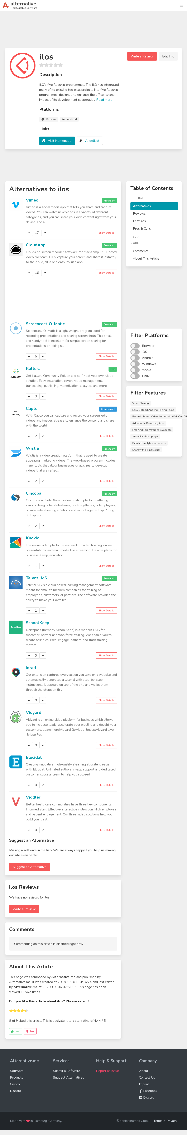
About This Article (146, 258)
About (143, 1071)
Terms (158, 1121)
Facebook (148, 1091)
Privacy (172, 1121)
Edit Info (168, 56)
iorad (31, 668)
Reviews (139, 213)
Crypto (15, 1084)
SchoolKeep (37, 623)
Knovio (32, 538)
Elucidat (34, 757)
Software (17, 1071)
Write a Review (142, 56)
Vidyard (33, 712)
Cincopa (33, 493)
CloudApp (35, 245)
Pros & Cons (142, 228)
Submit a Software (66, 1071)
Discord (15, 1091)
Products (16, 1077)
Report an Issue (107, 1071)
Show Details (106, 232)
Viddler (33, 797)
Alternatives (142, 206)
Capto (32, 408)
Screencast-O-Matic (45, 324)
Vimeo (32, 200)
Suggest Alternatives (68, 1077)
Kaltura (33, 368)
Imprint (144, 1084)
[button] (181, 5)
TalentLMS (36, 578)
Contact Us (147, 1077)
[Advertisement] (93, 31)
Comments (141, 251)
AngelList (92, 140)
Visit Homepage (59, 140)
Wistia (32, 448)
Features (139, 221)
